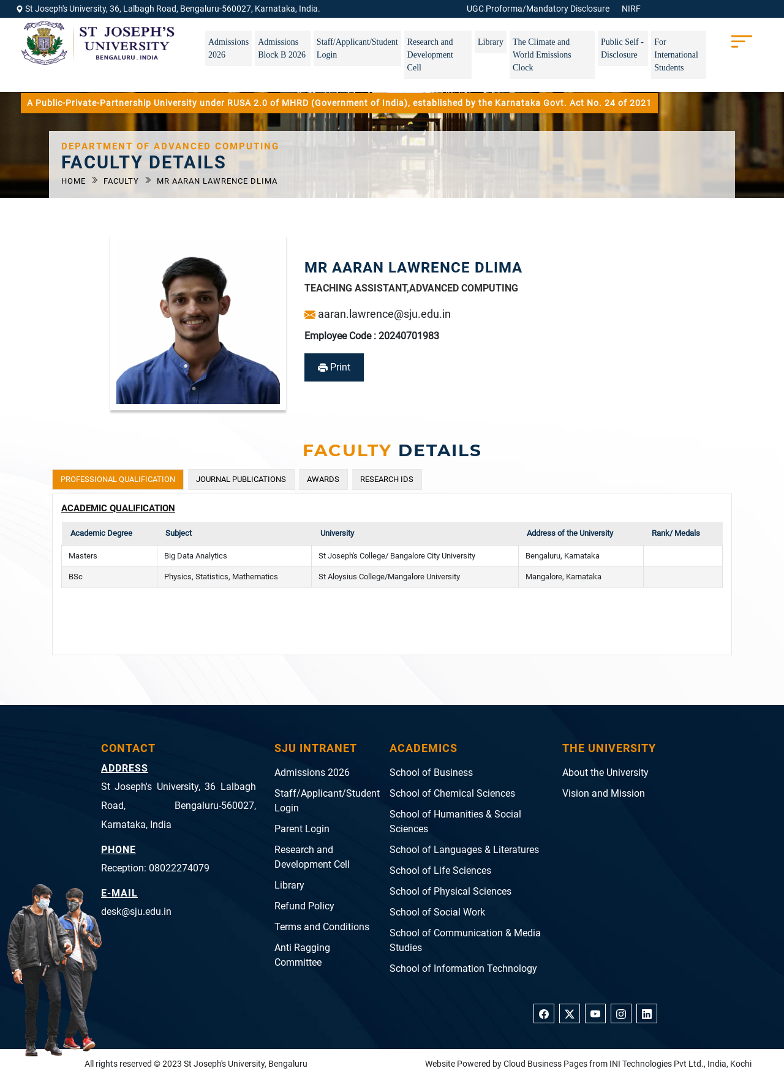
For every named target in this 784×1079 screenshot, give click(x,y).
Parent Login (302, 829)
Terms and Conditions (321, 927)
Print (334, 367)
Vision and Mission (603, 793)
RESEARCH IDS (386, 479)
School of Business (431, 772)
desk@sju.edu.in (136, 911)
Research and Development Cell (430, 54)
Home (74, 181)
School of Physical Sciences (450, 891)
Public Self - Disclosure (622, 48)
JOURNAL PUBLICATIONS (241, 479)
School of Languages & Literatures (464, 849)
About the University (605, 772)
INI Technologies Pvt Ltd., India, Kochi (680, 1064)
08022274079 (179, 868)
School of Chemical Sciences (452, 793)
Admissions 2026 (228, 48)
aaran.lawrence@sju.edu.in (377, 313)
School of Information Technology (463, 968)
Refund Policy (304, 906)
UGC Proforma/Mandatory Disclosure (538, 8)
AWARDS (323, 479)
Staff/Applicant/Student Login (357, 48)
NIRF (631, 8)
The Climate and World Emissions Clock (542, 54)
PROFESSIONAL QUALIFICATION (118, 479)
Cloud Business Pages (545, 1064)
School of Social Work (437, 912)
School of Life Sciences (440, 870)
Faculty (122, 181)
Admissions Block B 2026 (282, 48)
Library (490, 42)
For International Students (676, 54)
